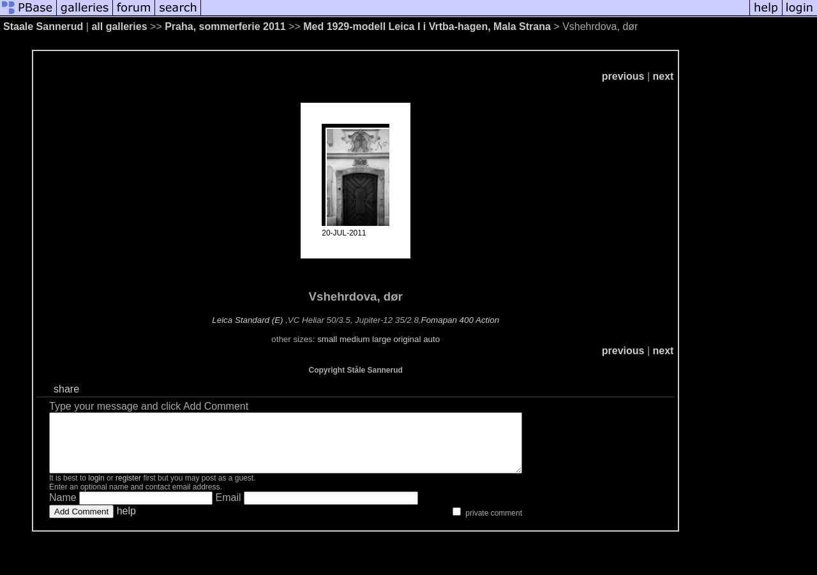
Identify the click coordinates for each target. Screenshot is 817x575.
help (126, 522)
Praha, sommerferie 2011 (225, 26)
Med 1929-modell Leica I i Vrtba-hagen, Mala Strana (427, 26)
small (327, 339)
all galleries (119, 26)
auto (431, 339)
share (66, 389)
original (407, 339)
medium (355, 339)
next (663, 76)
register (128, 489)
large (381, 339)
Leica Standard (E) (247, 320)
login (96, 489)
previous (623, 76)
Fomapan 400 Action (460, 320)
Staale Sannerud (43, 26)
